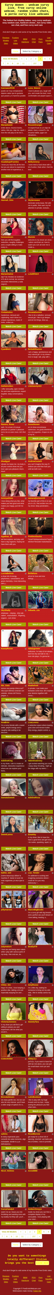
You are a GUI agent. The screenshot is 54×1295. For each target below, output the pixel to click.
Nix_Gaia (5, 685)
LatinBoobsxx (34, 1097)
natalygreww (34, 648)
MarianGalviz (7, 274)
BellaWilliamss (35, 349)
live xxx (42, 1263)
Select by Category (32, 51)
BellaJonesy (34, 162)
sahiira (4, 1134)
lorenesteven (7, 237)
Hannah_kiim (7, 200)
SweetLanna (7, 834)
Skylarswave (34, 200)
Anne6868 (32, 1171)
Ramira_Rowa (7, 424)
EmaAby (32, 834)
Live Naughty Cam (48, 40)
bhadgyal (5, 461)
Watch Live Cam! (13, 102)
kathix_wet (6, 873)
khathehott (33, 685)
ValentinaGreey (35, 761)
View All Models (10, 59)
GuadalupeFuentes (10, 162)
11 (23, 63)
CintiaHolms (7, 312)
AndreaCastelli (35, 461)
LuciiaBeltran (7, 573)
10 (18, 63)
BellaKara (32, 573)
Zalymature (6, 946)
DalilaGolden (7, 386)
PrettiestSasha (35, 536)
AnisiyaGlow (7, 498)
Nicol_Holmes (7, 1171)
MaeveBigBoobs (35, 910)
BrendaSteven (7, 1097)
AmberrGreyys (35, 1209)
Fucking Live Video (15, 40)
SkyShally (5, 610)
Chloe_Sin (6, 985)
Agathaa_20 (6, 536)
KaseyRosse (7, 648)
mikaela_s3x (34, 610)
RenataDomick (35, 312)
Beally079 (32, 946)
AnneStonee (34, 424)
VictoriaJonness (8, 1022)
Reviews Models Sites (6, 40)
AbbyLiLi (32, 1059)
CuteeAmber (7, 1059)
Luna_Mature (34, 88)
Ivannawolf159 (8, 88)
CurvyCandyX (7, 1209)
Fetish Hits (37, 1291)
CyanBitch (6, 349)
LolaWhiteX (33, 274)
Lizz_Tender (33, 873)
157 (35, 63)
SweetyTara (33, 1022)
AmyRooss (33, 985)
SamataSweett (8, 797)
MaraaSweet (7, 125)
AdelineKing (7, 761)
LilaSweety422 (35, 386)
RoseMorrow (34, 1134)
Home (15, 51)
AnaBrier (5, 722)
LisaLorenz (33, 722)
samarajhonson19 (36, 498)
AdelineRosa (34, 797)
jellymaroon (6, 910)
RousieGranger (35, 125)
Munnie (31, 237)
